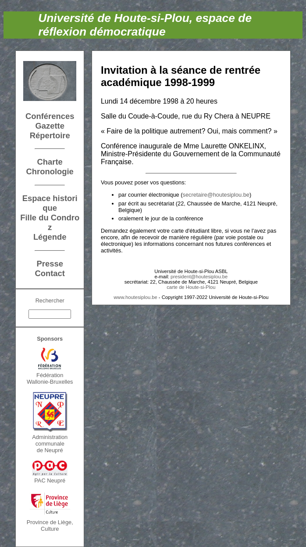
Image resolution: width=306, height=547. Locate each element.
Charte (50, 161)
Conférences (49, 116)
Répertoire (50, 135)
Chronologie (50, 171)
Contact (49, 273)
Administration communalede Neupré (50, 443)
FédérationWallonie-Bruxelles (50, 378)
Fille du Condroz (49, 222)
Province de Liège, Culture (50, 525)
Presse (50, 263)
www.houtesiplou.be (135, 297)
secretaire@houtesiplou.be (216, 194)
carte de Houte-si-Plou (191, 287)
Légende (50, 236)
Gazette (49, 125)
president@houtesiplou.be (199, 276)
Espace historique (50, 203)
